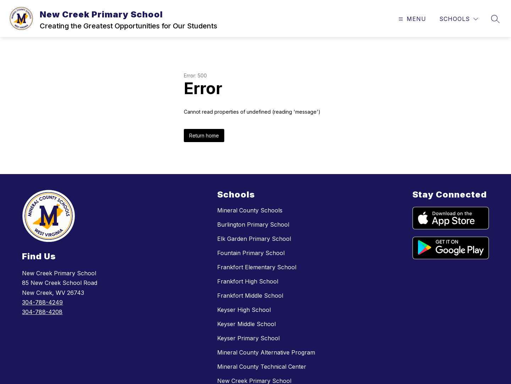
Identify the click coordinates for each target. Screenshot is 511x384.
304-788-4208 (42, 311)
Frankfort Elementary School (256, 267)
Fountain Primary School (251, 252)
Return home (204, 135)
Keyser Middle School (246, 324)
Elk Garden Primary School (254, 238)
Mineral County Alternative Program (266, 352)
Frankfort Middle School (250, 295)
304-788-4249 (42, 302)
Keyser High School (244, 309)
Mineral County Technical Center (261, 366)
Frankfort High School (247, 281)
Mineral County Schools (249, 210)
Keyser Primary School (248, 338)
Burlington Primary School (253, 224)
